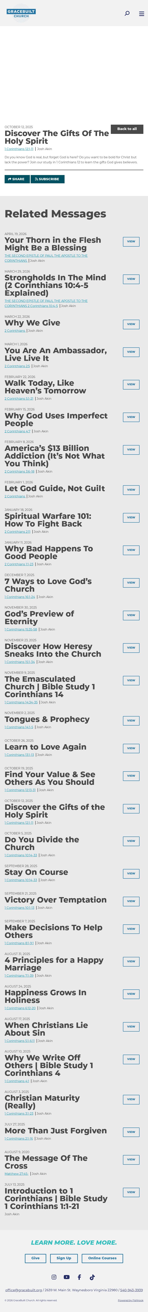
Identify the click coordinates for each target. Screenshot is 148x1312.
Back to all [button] (127, 129)
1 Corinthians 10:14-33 (21, 855)
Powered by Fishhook (130, 1300)
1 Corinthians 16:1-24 (20, 597)
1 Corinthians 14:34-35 (21, 702)
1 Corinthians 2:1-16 (19, 1138)
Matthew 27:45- (17, 1174)
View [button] (131, 241)
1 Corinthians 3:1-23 (19, 1113)
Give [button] (35, 1258)
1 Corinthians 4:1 (17, 1081)
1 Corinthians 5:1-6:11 (20, 1041)
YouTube (67, 1278)
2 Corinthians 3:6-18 (19, 471)
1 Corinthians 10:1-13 (19, 908)
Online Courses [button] (102, 1258)
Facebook (80, 1278)
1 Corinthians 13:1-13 (19, 755)
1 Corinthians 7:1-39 (19, 976)
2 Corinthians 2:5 (17, 366)
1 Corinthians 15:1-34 (20, 662)
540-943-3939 (131, 1290)
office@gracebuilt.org (23, 1290)
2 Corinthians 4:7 (17, 431)
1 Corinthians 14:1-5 (19, 727)
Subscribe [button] (49, 179)
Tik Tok (93, 1278)
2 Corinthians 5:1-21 (19, 398)
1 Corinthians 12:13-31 (20, 790)
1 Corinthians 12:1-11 (19, 149)
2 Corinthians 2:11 (17, 532)
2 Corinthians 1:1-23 (19, 564)
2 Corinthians (15, 331)
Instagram (54, 1278)
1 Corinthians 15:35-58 (21, 629)
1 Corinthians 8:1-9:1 (19, 943)
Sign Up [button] (64, 1258)
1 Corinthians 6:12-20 (20, 1008)
